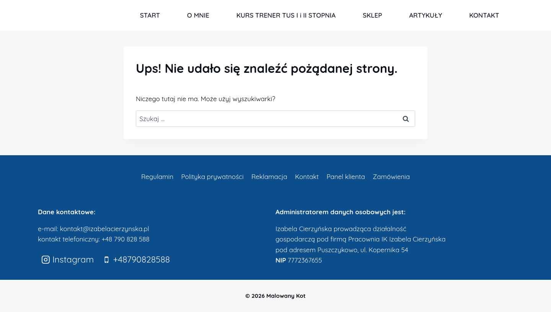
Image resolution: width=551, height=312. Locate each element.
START (150, 15)
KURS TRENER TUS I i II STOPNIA (286, 15)
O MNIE (198, 15)
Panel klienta (345, 176)
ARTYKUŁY (425, 15)
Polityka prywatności (212, 176)
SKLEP (372, 15)
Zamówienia (391, 176)
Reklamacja (269, 176)
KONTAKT (484, 15)
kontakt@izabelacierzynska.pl (104, 229)
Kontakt (307, 176)
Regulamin (157, 176)
